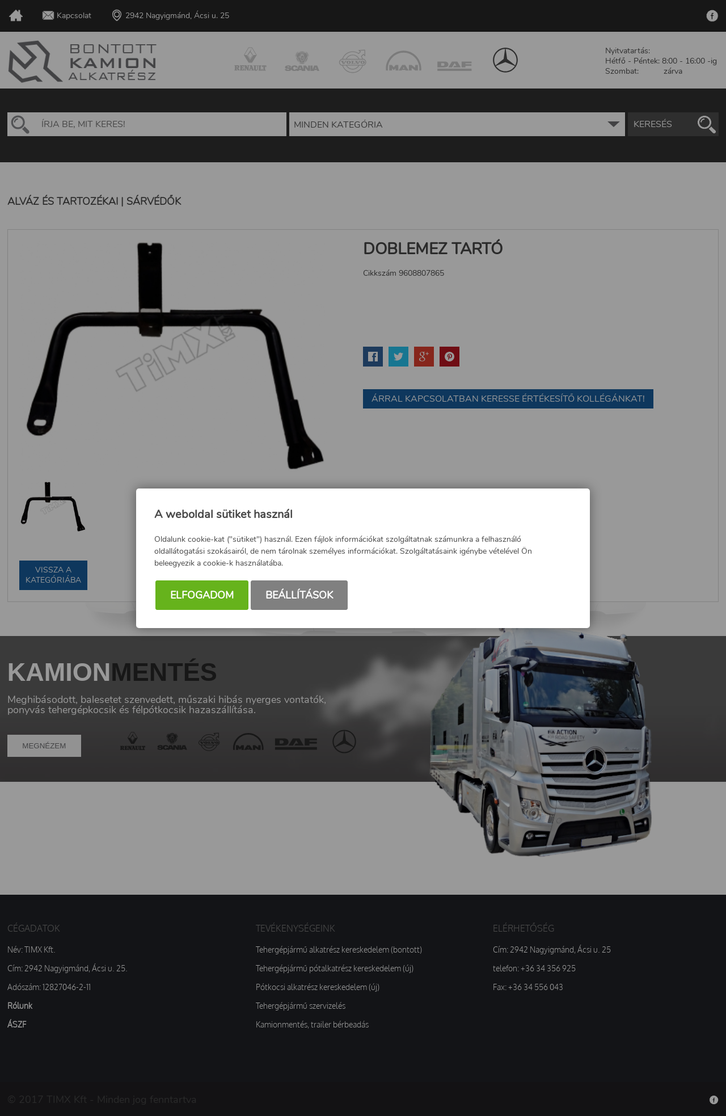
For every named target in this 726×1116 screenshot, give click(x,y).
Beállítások (299, 595)
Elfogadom (202, 595)
